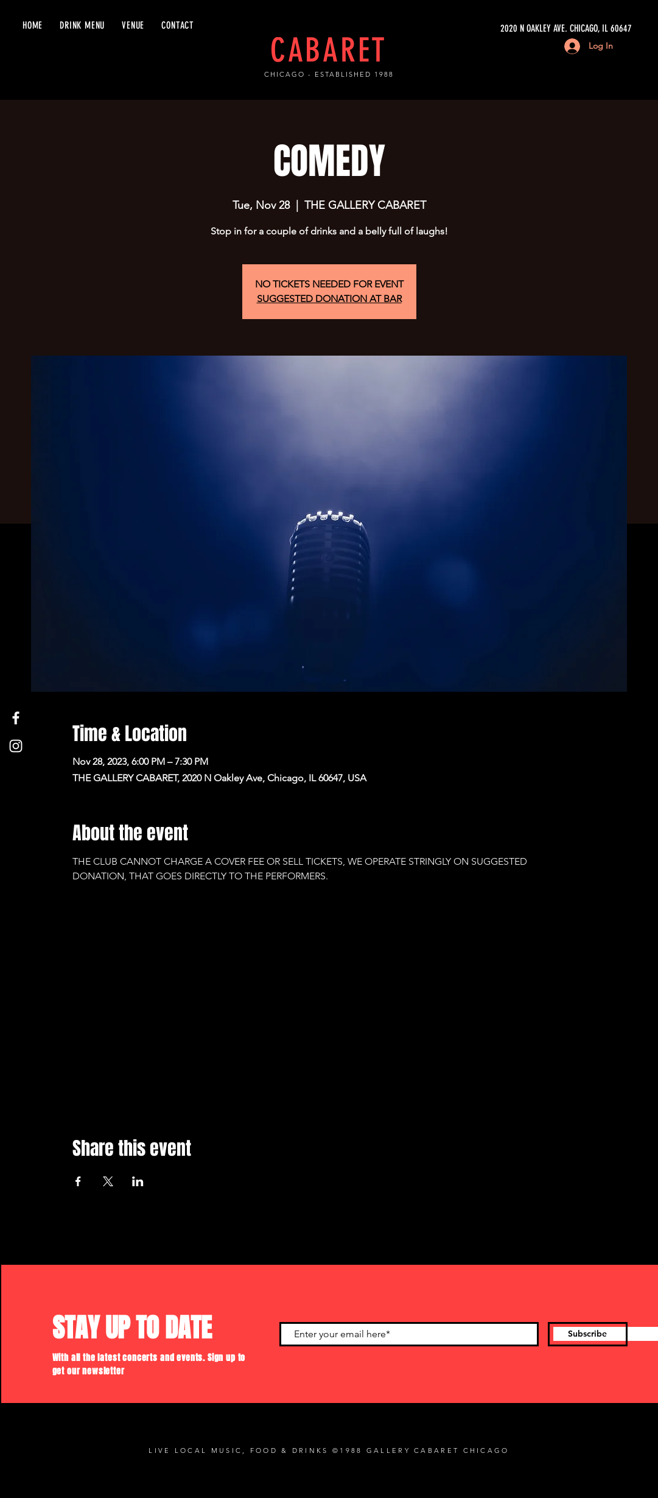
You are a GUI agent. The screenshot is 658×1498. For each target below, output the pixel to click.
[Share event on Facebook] (78, 1181)
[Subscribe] (588, 1334)
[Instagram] (15, 745)
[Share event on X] (108, 1181)
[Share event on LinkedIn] (138, 1181)
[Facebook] (15, 717)
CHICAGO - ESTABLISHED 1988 (328, 74)
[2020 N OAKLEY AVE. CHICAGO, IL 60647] (516, 28)
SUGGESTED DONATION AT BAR (329, 298)
